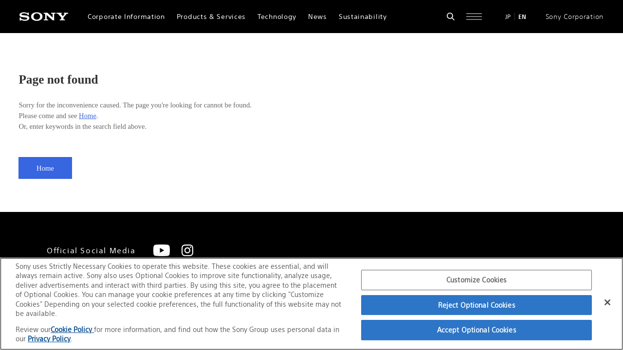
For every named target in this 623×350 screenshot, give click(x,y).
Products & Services (211, 16)
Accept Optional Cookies (476, 330)
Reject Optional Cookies (476, 305)
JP (508, 17)
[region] (311, 304)
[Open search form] (450, 16)
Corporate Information (126, 16)
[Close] (607, 302)
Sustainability (363, 16)
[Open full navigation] (474, 16)
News (317, 16)
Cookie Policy (72, 329)
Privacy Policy (49, 338)
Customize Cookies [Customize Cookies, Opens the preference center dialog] (476, 280)
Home (87, 116)
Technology (276, 16)
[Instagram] (187, 250)
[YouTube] (161, 250)
